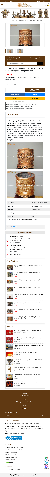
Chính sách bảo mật (10, 454)
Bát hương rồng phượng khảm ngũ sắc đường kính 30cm (28, 309)
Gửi (40, 63)
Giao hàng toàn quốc (16, 249)
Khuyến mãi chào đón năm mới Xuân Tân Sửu (25, 352)
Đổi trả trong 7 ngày (15, 240)
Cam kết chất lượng (10, 459)
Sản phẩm (14, 20)
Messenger (46, 467)
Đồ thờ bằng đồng (23, 20)
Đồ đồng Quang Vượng (14, 469)
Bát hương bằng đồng (36, 20)
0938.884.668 (35, 98)
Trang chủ (8, 20)
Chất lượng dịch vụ (15, 245)
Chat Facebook (15, 94)
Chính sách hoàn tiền (11, 457)
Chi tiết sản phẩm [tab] (12, 114)
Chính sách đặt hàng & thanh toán (14, 447)
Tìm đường (46, 459)
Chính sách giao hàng (11, 452)
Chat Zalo (34, 94)
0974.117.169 (10, 1)
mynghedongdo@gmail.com (25, 402)
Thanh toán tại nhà (15, 254)
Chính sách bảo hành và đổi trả (13, 450)
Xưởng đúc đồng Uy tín (16, 236)
